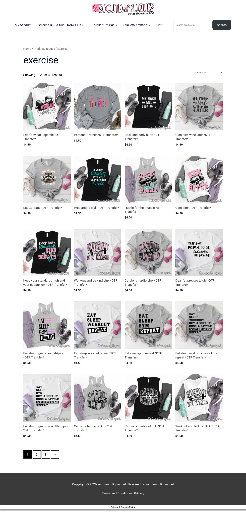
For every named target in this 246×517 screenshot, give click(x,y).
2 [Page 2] (37, 462)
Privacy (139, 501)
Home (27, 56)
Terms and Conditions (117, 501)
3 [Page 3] (46, 462)
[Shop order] (205, 80)
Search (222, 32)
